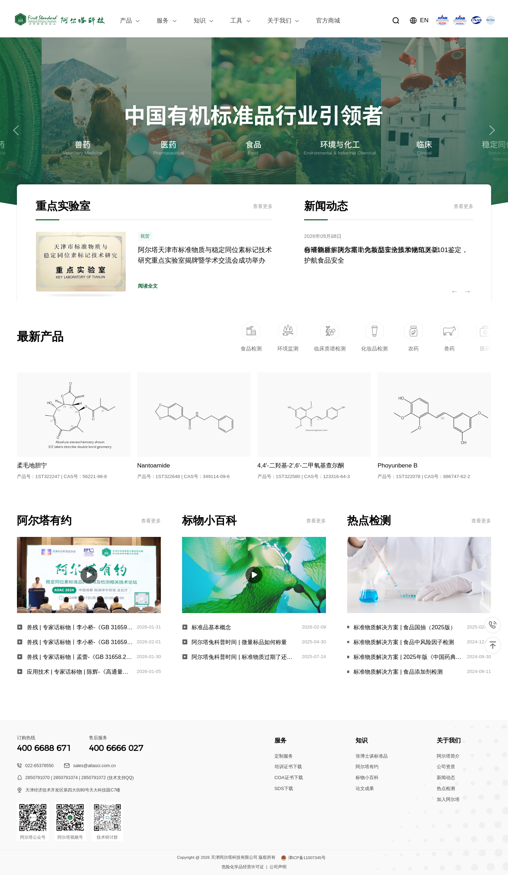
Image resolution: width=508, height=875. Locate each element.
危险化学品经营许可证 (243, 867)
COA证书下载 (288, 777)
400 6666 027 (116, 748)
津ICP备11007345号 (307, 858)
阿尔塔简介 (448, 756)
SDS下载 (284, 788)
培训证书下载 (288, 766)
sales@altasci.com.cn (94, 765)
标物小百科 (367, 777)
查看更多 (263, 206)
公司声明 (278, 867)
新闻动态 (446, 777)
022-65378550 (39, 765)
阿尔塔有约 (367, 766)
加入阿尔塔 (448, 799)
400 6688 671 (44, 748)
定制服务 (283, 756)
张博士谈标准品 (372, 756)
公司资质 (446, 766)
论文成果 (365, 788)
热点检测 (446, 788)
